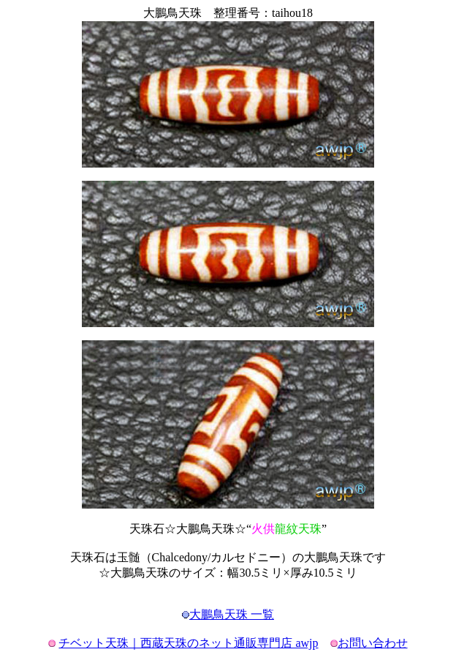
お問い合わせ (373, 643)
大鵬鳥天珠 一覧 (231, 614)
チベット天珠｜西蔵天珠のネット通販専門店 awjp (188, 643)
